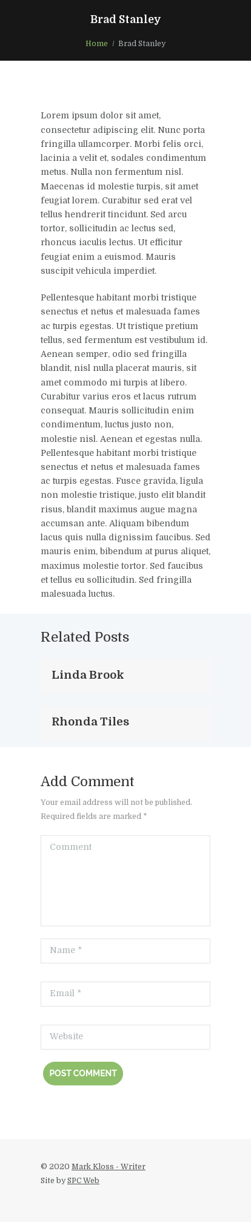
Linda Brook (88, 674)
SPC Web (83, 1180)
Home (96, 43)
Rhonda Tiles (90, 721)
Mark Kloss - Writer (109, 1167)
